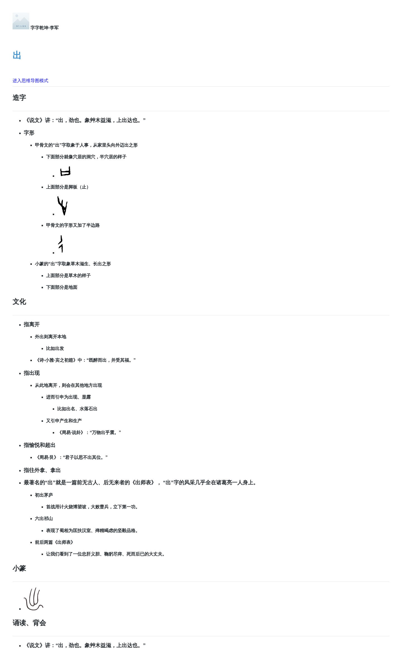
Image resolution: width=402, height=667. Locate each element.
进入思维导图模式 (30, 80)
